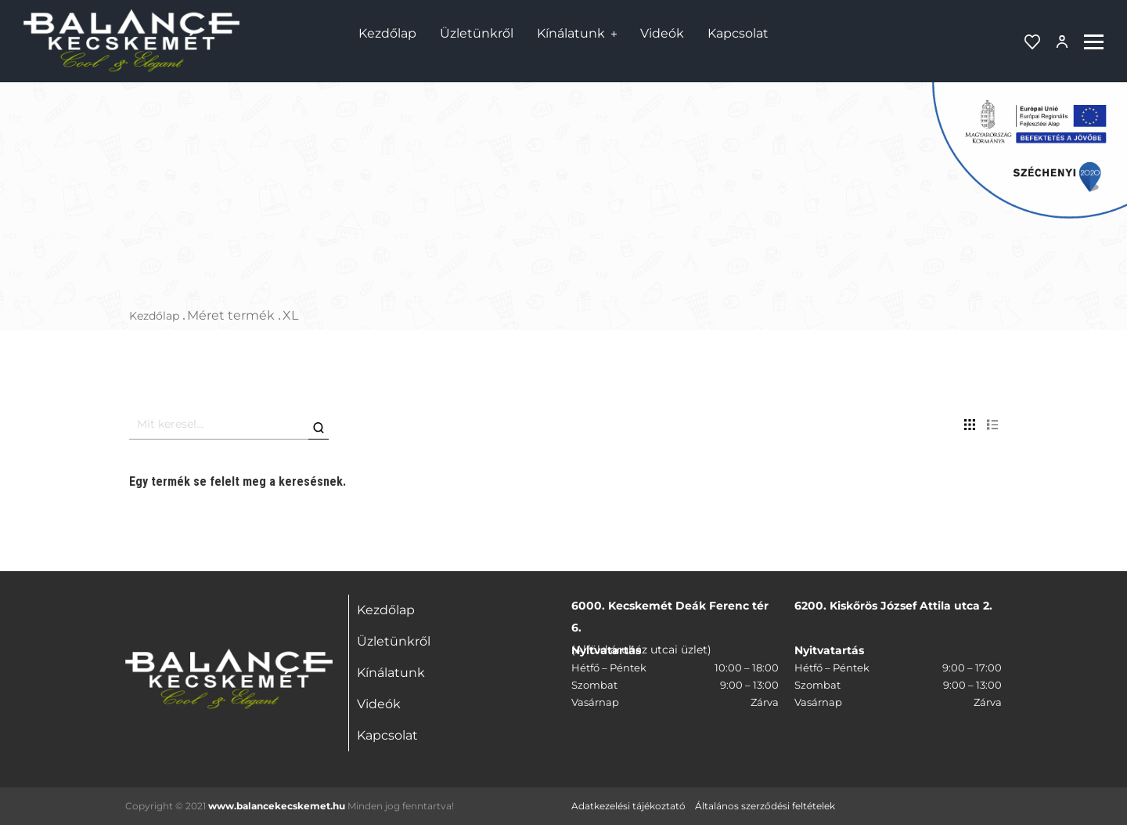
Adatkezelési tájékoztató (628, 806)
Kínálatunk (571, 33)
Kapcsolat (738, 33)
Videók (662, 33)
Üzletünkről (476, 33)
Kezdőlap (387, 33)
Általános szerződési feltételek (765, 806)
